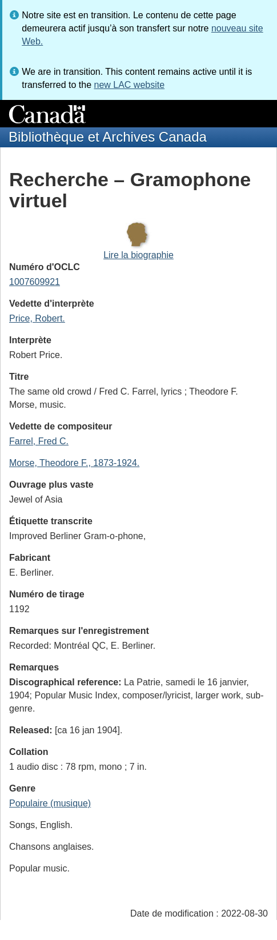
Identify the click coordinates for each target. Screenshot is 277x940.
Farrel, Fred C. (39, 441)
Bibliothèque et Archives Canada (108, 136)
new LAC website (129, 85)
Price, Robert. (37, 318)
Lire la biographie (138, 255)
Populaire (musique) (50, 803)
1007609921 (34, 282)
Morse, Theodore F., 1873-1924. (74, 463)
